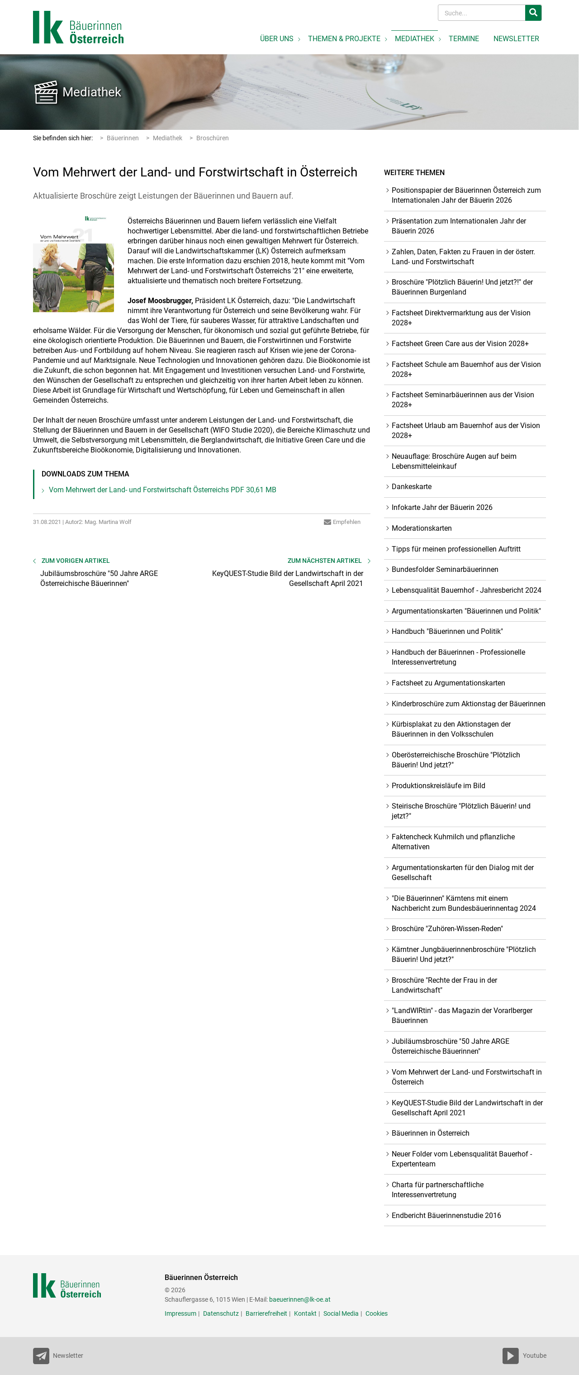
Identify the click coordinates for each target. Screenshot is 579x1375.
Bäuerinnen (123, 138)
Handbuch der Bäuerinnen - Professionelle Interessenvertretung (458, 657)
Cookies (376, 1313)
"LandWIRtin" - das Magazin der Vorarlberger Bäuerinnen (462, 1015)
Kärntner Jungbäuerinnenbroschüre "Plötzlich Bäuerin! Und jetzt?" (464, 954)
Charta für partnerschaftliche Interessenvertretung (438, 1189)
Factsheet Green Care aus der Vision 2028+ (460, 343)
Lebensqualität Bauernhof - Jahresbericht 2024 (466, 590)
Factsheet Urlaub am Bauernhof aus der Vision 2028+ (466, 430)
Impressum (180, 1313)
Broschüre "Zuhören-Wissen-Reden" (447, 928)
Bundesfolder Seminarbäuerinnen (445, 569)
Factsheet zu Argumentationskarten (448, 683)
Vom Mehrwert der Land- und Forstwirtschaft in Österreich (467, 1077)
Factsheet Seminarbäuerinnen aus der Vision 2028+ (463, 399)
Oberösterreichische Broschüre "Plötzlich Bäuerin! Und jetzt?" (456, 760)
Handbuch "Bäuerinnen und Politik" (447, 631)
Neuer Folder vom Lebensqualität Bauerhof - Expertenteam (462, 1159)
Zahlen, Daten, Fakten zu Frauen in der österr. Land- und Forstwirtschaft (463, 256)
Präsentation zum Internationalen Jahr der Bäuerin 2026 (459, 226)
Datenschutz (221, 1313)
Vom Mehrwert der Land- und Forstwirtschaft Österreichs (162, 489)
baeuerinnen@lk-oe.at (300, 1299)
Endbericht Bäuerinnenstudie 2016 (446, 1215)
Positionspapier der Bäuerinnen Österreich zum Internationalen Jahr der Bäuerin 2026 (466, 195)
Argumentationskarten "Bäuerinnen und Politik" (466, 611)
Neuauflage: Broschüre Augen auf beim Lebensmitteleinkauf (454, 461)
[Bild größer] (73, 264)
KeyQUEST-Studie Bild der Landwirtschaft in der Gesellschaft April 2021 (467, 1108)
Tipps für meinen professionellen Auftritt (456, 549)
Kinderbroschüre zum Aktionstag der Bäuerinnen (469, 703)
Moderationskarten (422, 528)
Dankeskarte (412, 486)
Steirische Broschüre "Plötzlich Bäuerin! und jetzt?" (461, 811)
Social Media (341, 1313)
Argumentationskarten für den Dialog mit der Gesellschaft (463, 872)
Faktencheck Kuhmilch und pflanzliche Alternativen (453, 842)
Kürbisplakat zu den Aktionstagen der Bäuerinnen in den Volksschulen (451, 729)
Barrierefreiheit (266, 1313)
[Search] (482, 13)
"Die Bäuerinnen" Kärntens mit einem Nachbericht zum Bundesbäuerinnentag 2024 (464, 903)
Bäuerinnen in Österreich (431, 1133)
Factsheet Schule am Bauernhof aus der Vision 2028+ (466, 369)
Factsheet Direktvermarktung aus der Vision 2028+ (461, 318)
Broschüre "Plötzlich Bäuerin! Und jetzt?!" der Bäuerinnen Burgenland (462, 287)
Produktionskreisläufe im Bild (438, 785)
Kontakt (305, 1313)
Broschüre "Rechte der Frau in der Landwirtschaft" (444, 985)
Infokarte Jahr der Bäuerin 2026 (442, 507)
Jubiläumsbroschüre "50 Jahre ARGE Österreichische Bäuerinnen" (450, 1046)
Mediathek (91, 92)
